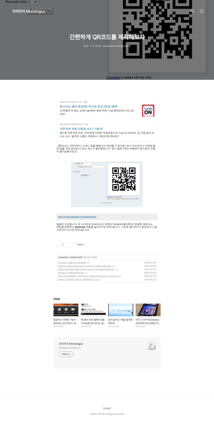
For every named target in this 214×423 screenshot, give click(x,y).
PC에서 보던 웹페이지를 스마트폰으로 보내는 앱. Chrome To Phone (86, 269)
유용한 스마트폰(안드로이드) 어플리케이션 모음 (78, 279)
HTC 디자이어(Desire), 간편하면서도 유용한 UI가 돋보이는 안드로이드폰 (88, 276)
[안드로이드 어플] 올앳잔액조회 (71, 273)
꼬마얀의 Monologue (28, 11)
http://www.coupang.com (71, 124)
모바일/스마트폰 (76, 257)
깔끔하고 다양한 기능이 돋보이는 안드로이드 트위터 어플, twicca (84, 266)
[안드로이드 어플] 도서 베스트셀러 (72, 263)
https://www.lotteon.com (71, 102)
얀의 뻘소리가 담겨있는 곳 (70, 348)
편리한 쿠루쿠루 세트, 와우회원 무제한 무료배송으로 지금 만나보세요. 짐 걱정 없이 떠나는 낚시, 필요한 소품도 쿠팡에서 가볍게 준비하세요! (107, 135)
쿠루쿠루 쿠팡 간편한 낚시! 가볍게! (81, 128)
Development (63, 257)
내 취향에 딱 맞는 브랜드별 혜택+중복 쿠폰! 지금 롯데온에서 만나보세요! (97, 112)
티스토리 (107, 408)
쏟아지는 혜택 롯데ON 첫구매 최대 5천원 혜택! (89, 106)
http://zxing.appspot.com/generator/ (77, 216)
